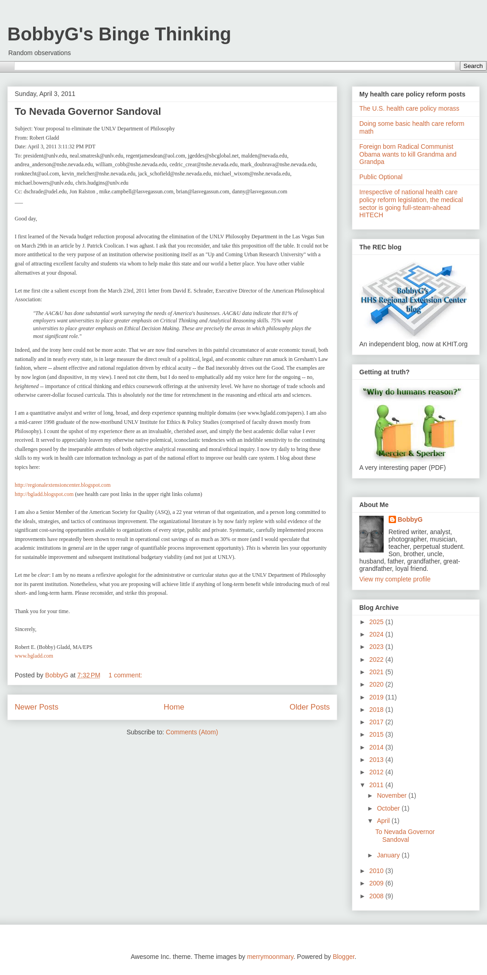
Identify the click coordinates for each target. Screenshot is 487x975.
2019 (377, 697)
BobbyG (410, 519)
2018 (377, 709)
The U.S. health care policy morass (409, 108)
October (389, 808)
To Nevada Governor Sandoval (88, 111)
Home (174, 707)
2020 (377, 684)
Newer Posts (36, 707)
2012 (377, 772)
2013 (377, 759)
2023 (377, 646)
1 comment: (126, 675)
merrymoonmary (270, 956)
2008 (377, 896)
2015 (377, 734)
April (384, 820)
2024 (377, 634)
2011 (377, 785)
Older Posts (309, 707)
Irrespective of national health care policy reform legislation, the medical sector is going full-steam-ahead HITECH (411, 203)
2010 (377, 870)
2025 (377, 622)
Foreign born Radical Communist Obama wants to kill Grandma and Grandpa (408, 154)
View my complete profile (394, 579)
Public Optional (380, 176)
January (389, 855)
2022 (377, 659)
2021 (377, 672)
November (392, 795)
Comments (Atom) (192, 732)
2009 (377, 883)
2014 (377, 747)
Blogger (343, 956)
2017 (377, 722)
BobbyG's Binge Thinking (119, 34)
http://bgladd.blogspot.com (44, 494)
